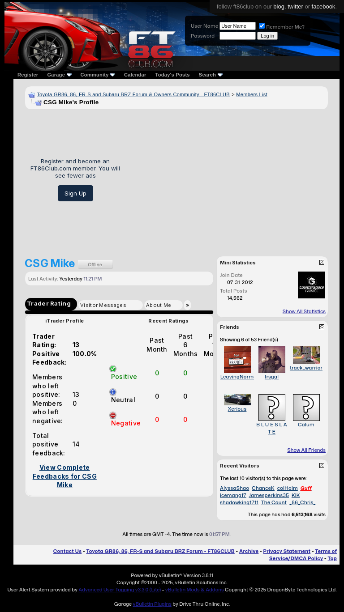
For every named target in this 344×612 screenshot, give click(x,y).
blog (278, 6)
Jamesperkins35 (269, 495)
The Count (274, 502)
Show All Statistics (304, 311)
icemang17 (233, 495)
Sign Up (75, 193)
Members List (251, 94)
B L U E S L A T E (271, 428)
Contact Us (67, 551)
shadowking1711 (239, 502)
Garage (59, 74)
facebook (323, 6)
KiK (296, 495)
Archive (248, 551)
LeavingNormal (239, 376)
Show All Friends (306, 450)
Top (332, 558)
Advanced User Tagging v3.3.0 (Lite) (119, 589)
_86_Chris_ (302, 502)
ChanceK (263, 488)
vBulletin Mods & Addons (194, 589)
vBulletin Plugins (152, 604)
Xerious (237, 408)
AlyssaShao (234, 488)
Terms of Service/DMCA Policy (303, 555)
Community (98, 74)
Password (203, 35)
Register (27, 74)
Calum (306, 424)
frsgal (272, 376)
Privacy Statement (287, 551)
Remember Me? (282, 26)
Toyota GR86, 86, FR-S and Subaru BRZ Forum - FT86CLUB (160, 551)
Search (211, 74)
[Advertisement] (227, 179)
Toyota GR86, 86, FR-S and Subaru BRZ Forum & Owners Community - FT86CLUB (133, 94)
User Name (204, 26)
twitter (295, 6)
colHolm (287, 488)
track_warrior (306, 367)
